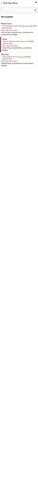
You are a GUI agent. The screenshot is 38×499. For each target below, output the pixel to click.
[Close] (36, 2)
